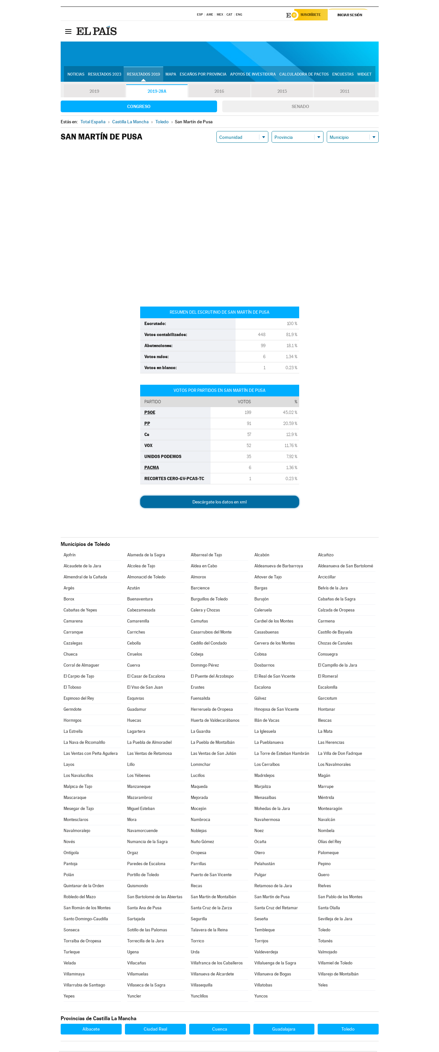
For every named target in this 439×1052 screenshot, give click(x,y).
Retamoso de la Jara (273, 886)
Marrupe (326, 787)
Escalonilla (327, 688)
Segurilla (199, 919)
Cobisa (260, 655)
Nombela (326, 831)
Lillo (131, 765)
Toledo (324, 930)
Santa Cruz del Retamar (276, 908)
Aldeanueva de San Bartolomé (345, 566)
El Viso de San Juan (145, 688)
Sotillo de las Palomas (147, 930)
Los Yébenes (138, 776)
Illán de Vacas (266, 721)
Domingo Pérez (205, 666)
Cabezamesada (141, 611)
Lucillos (198, 776)
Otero (259, 853)
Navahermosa (267, 820)
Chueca (71, 655)
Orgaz (132, 853)
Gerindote (72, 710)
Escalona (262, 688)
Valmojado (327, 952)
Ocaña (260, 842)
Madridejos (264, 776)
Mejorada (199, 798)
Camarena (73, 622)
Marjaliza (262, 787)
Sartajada (136, 919)
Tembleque (264, 930)
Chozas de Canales (335, 644)
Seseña (261, 919)
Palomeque (328, 853)
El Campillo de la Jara (337, 666)
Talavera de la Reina (209, 930)
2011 (345, 92)
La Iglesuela (265, 732)
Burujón (261, 600)
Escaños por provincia (203, 75)
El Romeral (328, 677)
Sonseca (71, 930)
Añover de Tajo (268, 577)
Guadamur (136, 710)
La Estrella (73, 732)
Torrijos (261, 941)
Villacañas (136, 963)
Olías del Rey (329, 842)
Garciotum (327, 699)
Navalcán (326, 820)
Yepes (69, 997)
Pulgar (260, 875)
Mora (132, 820)
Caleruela (263, 611)
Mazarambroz (139, 798)
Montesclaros (76, 820)
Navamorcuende (142, 831)
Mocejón (198, 809)
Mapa (170, 75)
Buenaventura (140, 600)
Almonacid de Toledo (146, 577)
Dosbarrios (264, 666)
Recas (196, 886)
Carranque (73, 633)
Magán (324, 776)
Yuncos (261, 997)
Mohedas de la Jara (272, 809)
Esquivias (135, 699)
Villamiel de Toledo (335, 963)
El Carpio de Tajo (79, 677)
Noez (259, 831)
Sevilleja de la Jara (335, 919)
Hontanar (326, 710)
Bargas (260, 588)
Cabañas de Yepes (80, 611)
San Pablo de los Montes (340, 897)
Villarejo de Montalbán (338, 975)
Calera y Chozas (205, 611)
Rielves (324, 886)
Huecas (134, 721)
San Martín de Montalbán (213, 897)
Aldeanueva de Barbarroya (278, 566)
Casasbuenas (266, 633)
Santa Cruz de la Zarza (211, 908)
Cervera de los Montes (274, 644)
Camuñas (199, 622)
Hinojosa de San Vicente (276, 710)
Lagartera (136, 732)
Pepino (324, 864)
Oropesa (198, 853)
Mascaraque (75, 798)
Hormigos (72, 721)
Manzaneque (139, 787)
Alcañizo (326, 555)
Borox (69, 600)
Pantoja (71, 864)
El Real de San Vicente (274, 677)
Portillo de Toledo (143, 875)
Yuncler (134, 997)
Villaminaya (74, 975)
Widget (364, 75)
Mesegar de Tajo (79, 809)
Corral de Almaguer (81, 666)
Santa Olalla (329, 908)
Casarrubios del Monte (211, 633)
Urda (195, 952)
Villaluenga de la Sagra (275, 963)
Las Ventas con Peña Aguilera (91, 754)
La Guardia (201, 732)
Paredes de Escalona (146, 864)
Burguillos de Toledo (209, 600)
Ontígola (71, 853)
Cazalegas (73, 644)
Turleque (72, 952)
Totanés (325, 941)
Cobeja (197, 655)
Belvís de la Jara (333, 588)
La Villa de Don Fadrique (340, 754)
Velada (70, 963)
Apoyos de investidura (253, 75)
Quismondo (137, 886)
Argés (69, 588)
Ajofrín (70, 555)
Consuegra (328, 655)
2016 (219, 92)
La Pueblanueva (269, 743)
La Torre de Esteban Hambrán (281, 754)
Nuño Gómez (202, 842)
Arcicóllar (327, 577)
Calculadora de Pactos (304, 75)
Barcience (200, 588)
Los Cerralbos (267, 765)
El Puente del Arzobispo (212, 677)
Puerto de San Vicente (211, 875)
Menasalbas (265, 798)
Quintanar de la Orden (84, 886)
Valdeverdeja (266, 952)
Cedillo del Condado (209, 644)
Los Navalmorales (334, 765)
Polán (69, 875)
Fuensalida (200, 699)
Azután (133, 588)
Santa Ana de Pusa (144, 908)
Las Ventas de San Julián (213, 754)
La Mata (325, 732)
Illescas (325, 721)
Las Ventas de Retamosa (149, 754)
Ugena (133, 952)
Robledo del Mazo (80, 897)
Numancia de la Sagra (147, 842)
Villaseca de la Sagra (146, 986)
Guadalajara (283, 1030)
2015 (282, 92)
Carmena (326, 622)
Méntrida (326, 798)
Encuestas (343, 75)
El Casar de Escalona (146, 677)
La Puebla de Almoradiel (149, 743)
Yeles (323, 986)
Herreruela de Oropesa (212, 710)
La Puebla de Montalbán (213, 743)
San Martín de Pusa (272, 897)
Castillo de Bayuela (335, 633)
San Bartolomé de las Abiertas (154, 897)
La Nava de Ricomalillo (84, 743)
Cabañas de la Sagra (337, 600)
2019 (94, 92)
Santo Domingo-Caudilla (86, 919)
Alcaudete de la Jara (82, 566)
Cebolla (134, 644)
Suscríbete (312, 15)
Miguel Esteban (141, 809)
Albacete (91, 1030)
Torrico (197, 941)
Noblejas (199, 831)
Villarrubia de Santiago (84, 986)
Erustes (197, 688)
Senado (300, 107)
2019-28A (157, 92)
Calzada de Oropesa (336, 611)
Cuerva (133, 666)
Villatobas (263, 986)
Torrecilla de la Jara (145, 941)
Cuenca (219, 1030)
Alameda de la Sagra (146, 555)
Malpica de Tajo (78, 787)
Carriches (136, 633)
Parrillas (198, 864)
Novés (69, 842)
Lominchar (201, 765)
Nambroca (200, 820)
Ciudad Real (155, 1030)
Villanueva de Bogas (272, 975)
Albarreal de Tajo (206, 555)
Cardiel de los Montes (273, 622)
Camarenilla (138, 622)
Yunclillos (199, 997)
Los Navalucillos (78, 776)
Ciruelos (134, 655)
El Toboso (72, 688)
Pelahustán (264, 864)
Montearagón (330, 809)
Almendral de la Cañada (85, 577)
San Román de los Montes (87, 908)
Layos (69, 765)
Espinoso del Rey (79, 699)
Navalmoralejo (77, 831)
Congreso (139, 107)
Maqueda (199, 787)
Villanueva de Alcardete (212, 975)
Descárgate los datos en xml (219, 502)
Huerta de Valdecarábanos (215, 721)
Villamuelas (137, 975)
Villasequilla (202, 986)
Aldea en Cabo (204, 566)
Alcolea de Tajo (141, 566)
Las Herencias (331, 743)
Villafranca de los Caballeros (217, 963)
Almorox (198, 577)
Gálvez (260, 699)
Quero (323, 875)
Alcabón (261, 555)
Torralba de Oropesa (82, 941)
